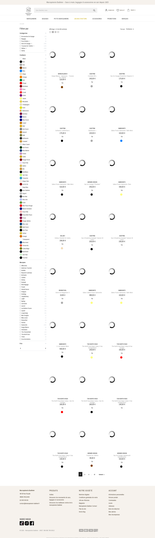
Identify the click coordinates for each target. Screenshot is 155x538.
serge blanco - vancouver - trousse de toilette (63, 77)
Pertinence (130, 29)
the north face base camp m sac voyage (122, 347)
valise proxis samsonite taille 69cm (122, 130)
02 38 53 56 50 (24, 500)
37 (94, 474)
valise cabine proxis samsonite (92, 292)
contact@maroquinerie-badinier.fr (29, 503)
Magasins (82, 503)
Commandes (112, 500)
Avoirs (110, 503)
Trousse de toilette (92, 455)
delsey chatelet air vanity (62, 238)
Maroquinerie (31, 19)
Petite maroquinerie (61, 19)
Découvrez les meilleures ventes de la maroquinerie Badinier (60, 504)
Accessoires (97, 19)
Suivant (102, 474)
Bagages (45, 19)
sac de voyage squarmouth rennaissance (121, 456)
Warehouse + (92, 130)
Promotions (111, 19)
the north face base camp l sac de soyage (62, 402)
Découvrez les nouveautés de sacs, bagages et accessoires (60, 498)
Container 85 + (92, 76)
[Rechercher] (65, 10)
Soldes (51, 494)
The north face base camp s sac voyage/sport (92, 347)
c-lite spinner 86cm (63, 346)
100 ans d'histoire (80, 19)
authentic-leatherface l (62, 130)
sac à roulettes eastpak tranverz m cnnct (92, 239)
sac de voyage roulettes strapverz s (122, 76)
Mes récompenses (114, 515)
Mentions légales (84, 494)
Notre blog (82, 512)
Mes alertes (112, 512)
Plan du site (82, 509)
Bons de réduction (114, 509)
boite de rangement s (63, 292)
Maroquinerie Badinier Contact (88, 506)
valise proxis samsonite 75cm (122, 184)
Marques (125, 19)
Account (113, 490)
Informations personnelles (116, 494)
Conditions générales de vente (88, 497)
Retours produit (113, 497)
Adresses (111, 506)
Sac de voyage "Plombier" (92, 184)
